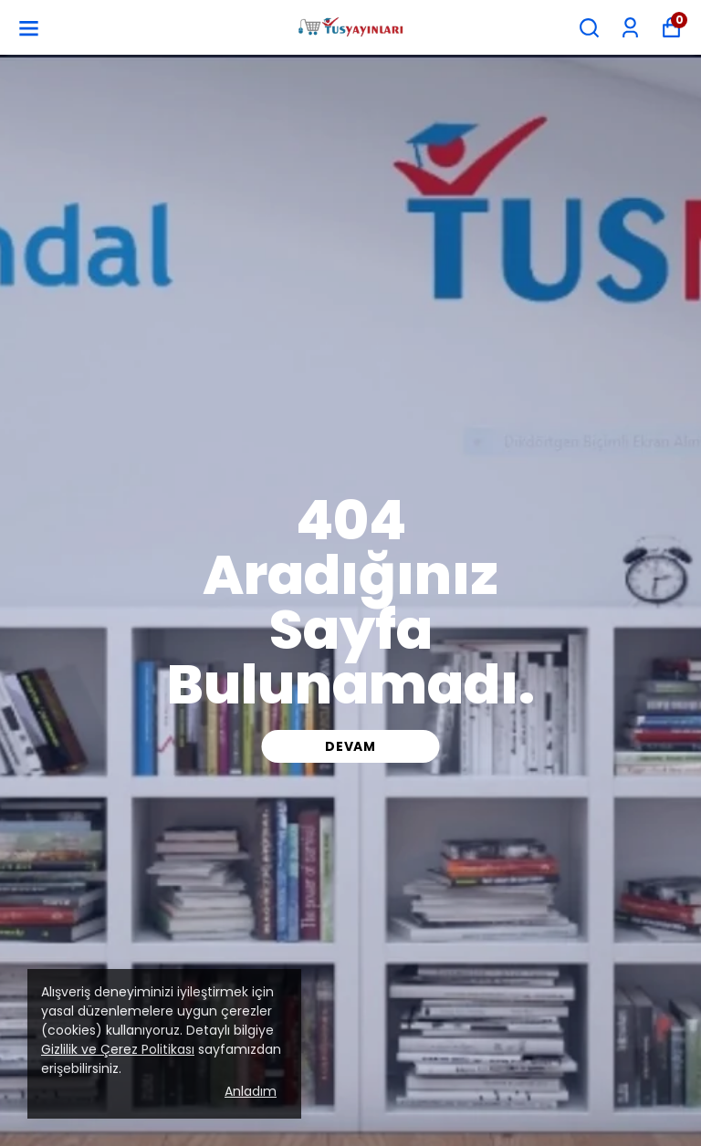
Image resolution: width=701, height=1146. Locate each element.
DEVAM (350, 746)
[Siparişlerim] (630, 27)
